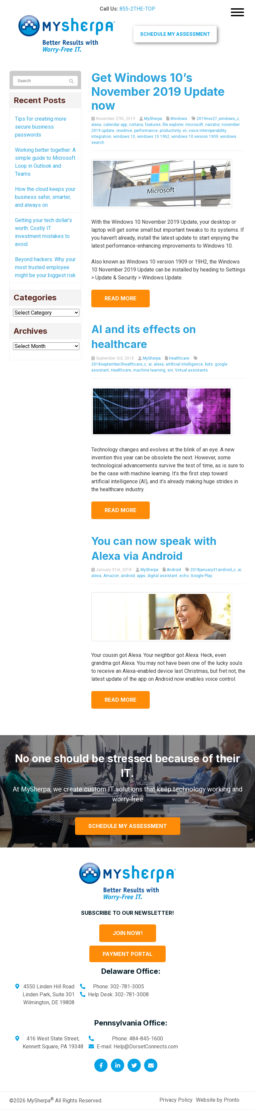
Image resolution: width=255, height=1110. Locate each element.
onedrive (124, 130)
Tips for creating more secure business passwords (40, 127)
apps (141, 575)
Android (174, 569)
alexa (96, 124)
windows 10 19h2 (153, 136)
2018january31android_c (213, 569)
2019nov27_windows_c (218, 118)
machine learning (149, 370)
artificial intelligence (184, 364)
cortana (136, 124)
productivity (170, 130)
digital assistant (162, 575)
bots (209, 364)
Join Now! (128, 933)
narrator (212, 124)
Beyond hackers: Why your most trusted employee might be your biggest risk (45, 267)
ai (150, 364)
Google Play (201, 575)
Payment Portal (127, 954)
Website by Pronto (217, 1100)
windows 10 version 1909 (194, 136)
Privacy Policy (176, 1100)
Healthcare (179, 358)
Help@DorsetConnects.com (146, 1046)
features (153, 124)
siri (170, 370)
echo (184, 575)
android (128, 575)
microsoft (194, 124)
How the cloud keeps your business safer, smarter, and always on (45, 197)
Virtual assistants (191, 370)
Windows (178, 118)
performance (146, 130)
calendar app (115, 124)
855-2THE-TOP (137, 9)
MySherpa (153, 118)
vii (185, 130)
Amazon (111, 575)
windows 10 (124, 136)
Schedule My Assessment (175, 34)
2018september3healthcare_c (118, 364)
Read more (120, 298)
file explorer (173, 124)
